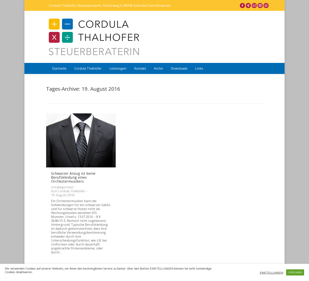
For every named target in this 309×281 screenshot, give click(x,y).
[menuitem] (59, 68)
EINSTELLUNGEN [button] (271, 272)
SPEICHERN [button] (295, 272)
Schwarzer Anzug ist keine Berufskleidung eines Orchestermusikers (73, 177)
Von (68, 191)
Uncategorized (62, 187)
